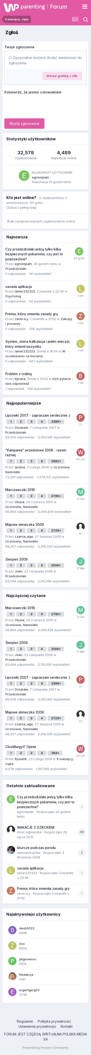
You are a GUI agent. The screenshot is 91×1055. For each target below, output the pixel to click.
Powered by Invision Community (46, 1047)
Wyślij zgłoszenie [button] (24, 123)
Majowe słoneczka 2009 (24, 525)
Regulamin (25, 1021)
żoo (22, 944)
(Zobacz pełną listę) (21, 207)
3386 (56, 421)
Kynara (20, 379)
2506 (55, 565)
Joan (18, 571)
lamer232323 (25, 291)
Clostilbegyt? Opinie (20, 747)
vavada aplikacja (18, 287)
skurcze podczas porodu (36, 848)
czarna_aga (24, 536)
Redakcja (26, 975)
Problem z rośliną (18, 374)
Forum (58, 6)
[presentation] (41, 105)
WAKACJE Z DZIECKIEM (35, 827)
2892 (56, 461)
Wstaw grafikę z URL (62, 76)
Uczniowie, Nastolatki (21, 507)
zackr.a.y (21, 319)
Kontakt (67, 1026)
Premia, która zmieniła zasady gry (31, 314)
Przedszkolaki (15, 269)
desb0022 (26, 928)
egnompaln (40, 177)
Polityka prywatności (54, 1021)
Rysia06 (21, 759)
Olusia (19, 502)
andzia (20, 467)
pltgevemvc (28, 959)
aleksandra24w (29, 853)
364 (55, 753)
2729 (56, 530)
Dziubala (21, 427)
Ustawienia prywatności (37, 1026)
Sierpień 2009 (16, 559)
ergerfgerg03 (29, 990)
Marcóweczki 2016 (20, 490)
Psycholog (13, 296)
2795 (55, 496)
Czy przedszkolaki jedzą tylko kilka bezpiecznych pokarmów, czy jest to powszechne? (34, 254)
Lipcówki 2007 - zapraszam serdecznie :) (37, 415)
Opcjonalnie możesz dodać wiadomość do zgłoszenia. (45, 60)
